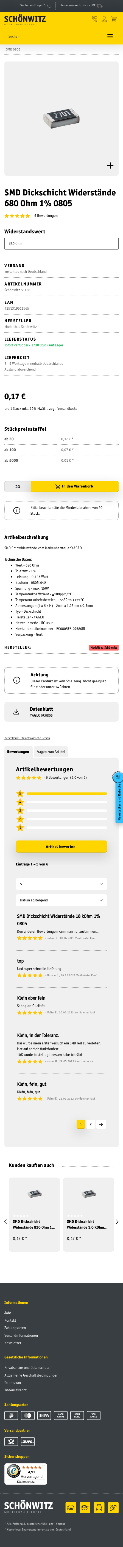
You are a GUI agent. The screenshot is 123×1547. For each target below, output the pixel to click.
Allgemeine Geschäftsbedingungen (31, 1375)
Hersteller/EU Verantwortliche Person (27, 738)
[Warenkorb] (114, 19)
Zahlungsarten (15, 1327)
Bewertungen (18, 751)
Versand (61, 1524)
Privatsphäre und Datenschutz (26, 1367)
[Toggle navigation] (110, 36)
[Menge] (17, 486)
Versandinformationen (21, 1335)
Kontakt (10, 1320)
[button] (94, 19)
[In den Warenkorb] (75, 486)
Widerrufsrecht (15, 1390)
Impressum (12, 1382)
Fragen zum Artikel (51, 751)
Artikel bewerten (61, 846)
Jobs (7, 1312)
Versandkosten (68, 408)
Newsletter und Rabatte (119, 802)
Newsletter (12, 1342)
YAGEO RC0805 (41, 715)
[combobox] (61, 244)
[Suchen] (54, 36)
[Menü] (44, 1466)
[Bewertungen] (61, 215)
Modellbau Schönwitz (104, 647)
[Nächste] (101, 1124)
